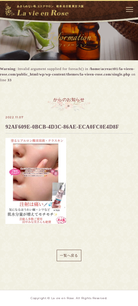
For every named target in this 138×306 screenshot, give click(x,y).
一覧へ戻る (69, 255)
